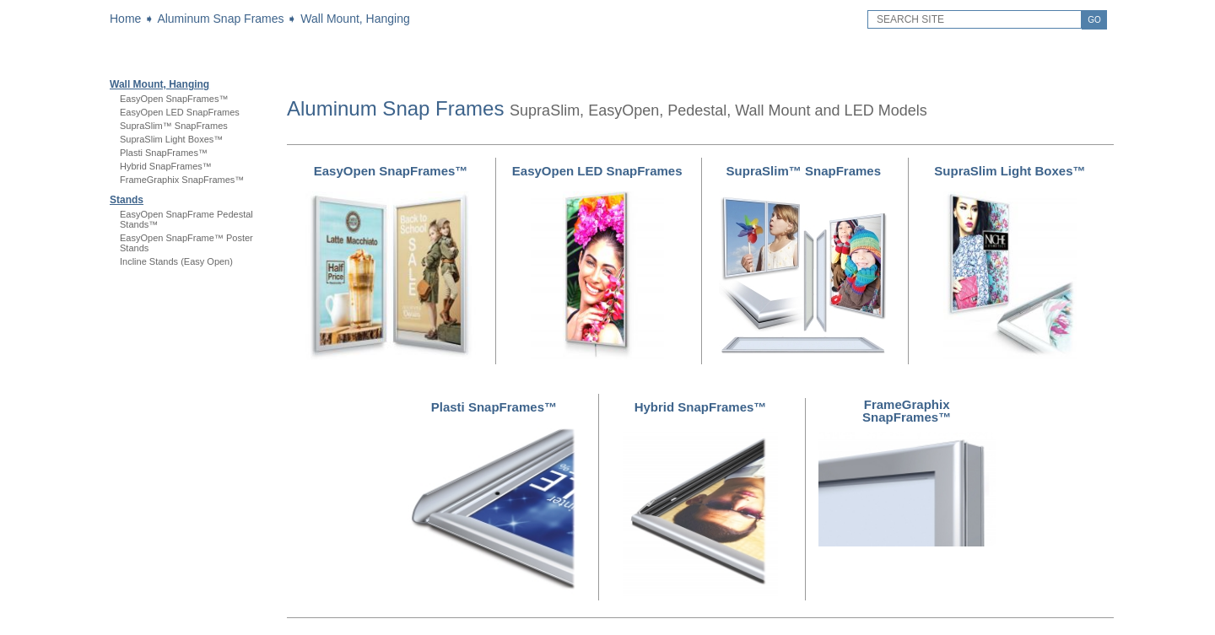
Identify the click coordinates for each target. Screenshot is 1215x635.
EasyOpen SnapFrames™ (174, 99)
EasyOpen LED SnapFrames (180, 112)
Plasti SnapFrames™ (164, 153)
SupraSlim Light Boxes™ (171, 139)
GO (1094, 19)
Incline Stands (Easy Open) (176, 261)
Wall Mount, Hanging (354, 18)
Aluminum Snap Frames (220, 18)
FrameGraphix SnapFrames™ (182, 180)
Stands (126, 200)
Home (125, 18)
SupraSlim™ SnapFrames (174, 126)
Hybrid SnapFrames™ (166, 166)
